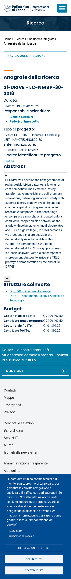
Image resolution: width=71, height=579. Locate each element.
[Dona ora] (35, 371)
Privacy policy (14, 530)
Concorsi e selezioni (19, 423)
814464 (9, 161)
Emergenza (12, 405)
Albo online (12, 471)
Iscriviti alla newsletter (20, 452)
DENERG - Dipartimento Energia (30, 291)
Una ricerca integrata (40, 39)
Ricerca (35, 23)
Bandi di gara (13, 430)
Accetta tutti (34, 570)
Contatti (10, 390)
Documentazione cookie (20, 535)
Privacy (9, 412)
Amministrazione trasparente (26, 463)
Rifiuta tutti (34, 559)
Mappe (9, 397)
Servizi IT (11, 438)
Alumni (9, 445)
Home (8, 39)
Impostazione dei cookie (34, 547)
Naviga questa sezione (35, 56)
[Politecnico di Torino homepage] (26, 8)
